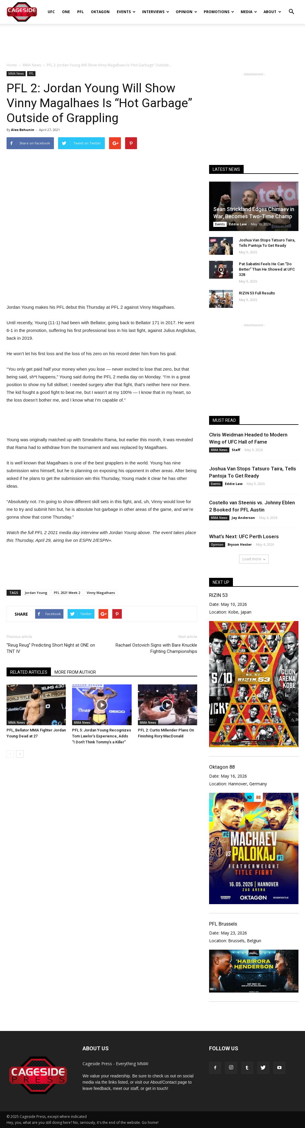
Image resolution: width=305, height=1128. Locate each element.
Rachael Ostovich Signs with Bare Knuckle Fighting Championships (156, 648)
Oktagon (100, 11)
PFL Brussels (223, 924)
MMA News (16, 73)
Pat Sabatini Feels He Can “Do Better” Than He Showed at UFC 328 (267, 269)
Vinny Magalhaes (101, 592)
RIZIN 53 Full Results (257, 293)
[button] (291, 7)
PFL (80, 11)
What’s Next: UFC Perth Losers (244, 536)
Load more (253, 558)
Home (12, 65)
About (272, 11)
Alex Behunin (22, 129)
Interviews (155, 11)
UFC (51, 11)
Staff (236, 449)
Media (249, 11)
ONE (66, 11)
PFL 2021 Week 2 (67, 592)
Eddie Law (238, 224)
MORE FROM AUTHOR (75, 672)
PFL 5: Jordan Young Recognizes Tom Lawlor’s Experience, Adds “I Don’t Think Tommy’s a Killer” (101, 736)
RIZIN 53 (218, 595)
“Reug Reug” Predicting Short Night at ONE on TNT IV (51, 648)
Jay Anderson (243, 517)
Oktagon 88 (222, 767)
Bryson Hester (240, 544)
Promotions (219, 11)
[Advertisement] (152, 40)
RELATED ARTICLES (28, 672)
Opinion (186, 11)
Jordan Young (36, 592)
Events (126, 11)
